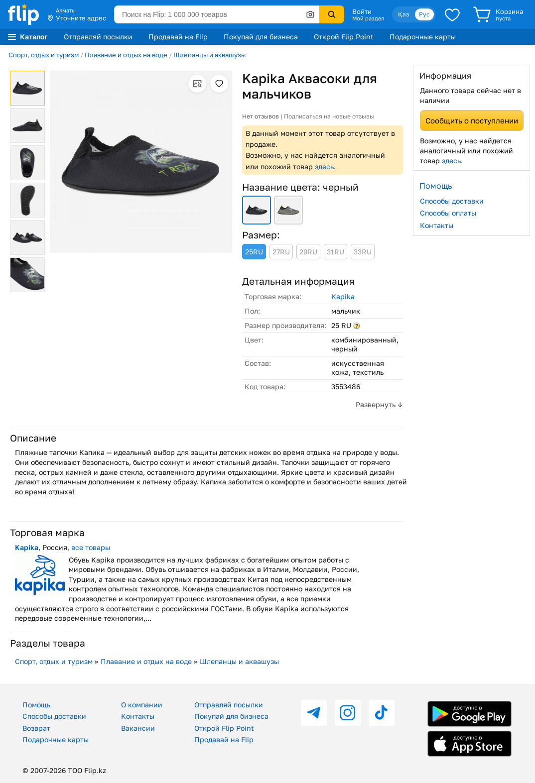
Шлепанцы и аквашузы (209, 55)
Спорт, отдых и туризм (43, 55)
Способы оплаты (448, 213)
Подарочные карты (423, 36)
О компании (141, 704)
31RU (335, 251)
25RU (254, 251)
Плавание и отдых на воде (126, 55)
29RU (308, 251)
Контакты (436, 225)
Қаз (403, 14)
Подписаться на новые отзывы (329, 116)
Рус (424, 14)
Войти (362, 11)
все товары (90, 547)
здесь (324, 166)
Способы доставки (452, 201)
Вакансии (138, 728)
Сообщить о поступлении (471, 120)
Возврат (36, 728)
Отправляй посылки (98, 36)
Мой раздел (368, 18)
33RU (363, 251)
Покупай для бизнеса (261, 36)
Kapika (343, 296)
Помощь (36, 704)
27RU (281, 251)
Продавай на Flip (178, 36)
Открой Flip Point (344, 36)
